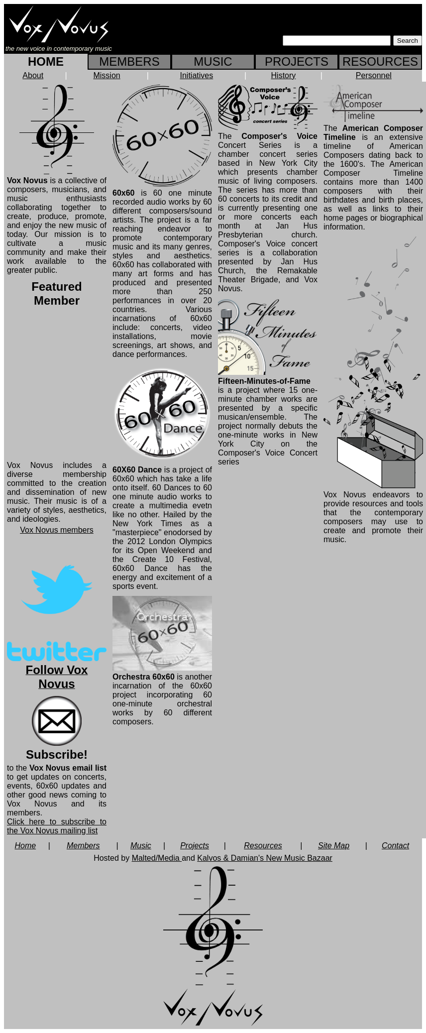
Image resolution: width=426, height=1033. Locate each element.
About (32, 75)
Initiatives (196, 75)
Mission (106, 75)
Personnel (374, 75)
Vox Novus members (57, 530)
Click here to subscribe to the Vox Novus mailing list (56, 826)
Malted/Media (157, 858)
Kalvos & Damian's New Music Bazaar (264, 858)
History (283, 75)
